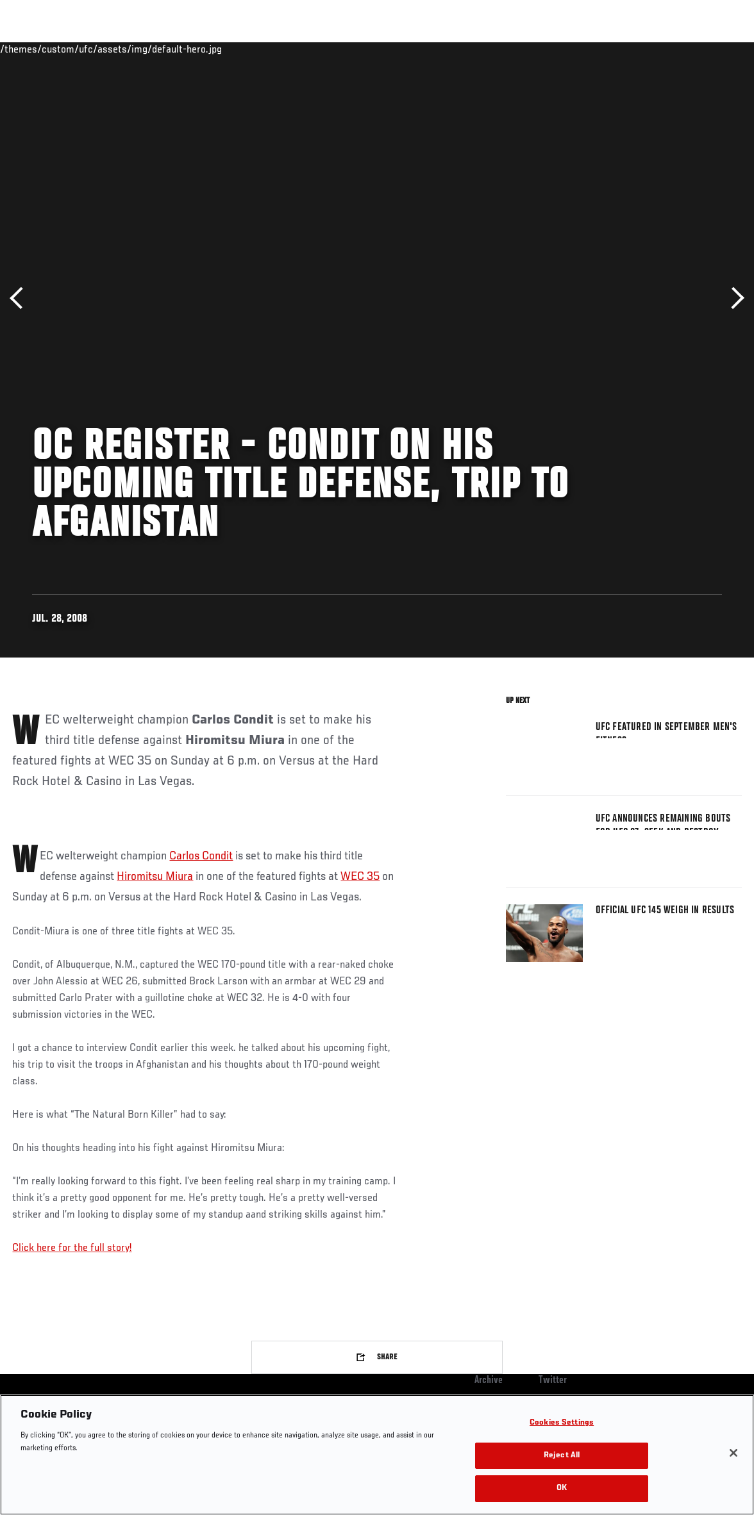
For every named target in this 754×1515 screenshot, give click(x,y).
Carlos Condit (201, 856)
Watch (558, 49)
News (196, 49)
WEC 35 (360, 876)
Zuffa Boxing (620, 49)
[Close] (733, 1453)
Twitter (553, 1380)
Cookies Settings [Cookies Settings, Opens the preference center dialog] (562, 1423)
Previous (21, 298)
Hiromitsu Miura (155, 876)
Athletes (146, 49)
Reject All (562, 1456)
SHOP (677, 49)
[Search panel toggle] (712, 49)
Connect (507, 49)
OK (562, 1488)
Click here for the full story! (71, 1248)
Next (733, 298)
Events (35, 49)
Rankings (89, 49)
